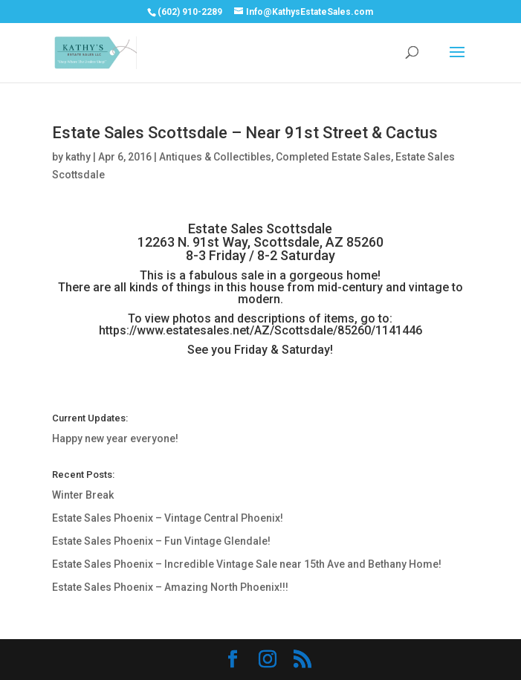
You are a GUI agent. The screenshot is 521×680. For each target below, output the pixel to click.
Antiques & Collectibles (215, 157)
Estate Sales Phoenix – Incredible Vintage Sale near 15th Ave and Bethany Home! (246, 564)
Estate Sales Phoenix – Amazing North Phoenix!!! (170, 587)
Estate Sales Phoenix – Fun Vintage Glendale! (161, 541)
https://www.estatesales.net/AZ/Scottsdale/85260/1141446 (260, 330)
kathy (78, 157)
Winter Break (83, 495)
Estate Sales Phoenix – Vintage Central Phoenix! (167, 518)
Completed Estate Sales (333, 157)
